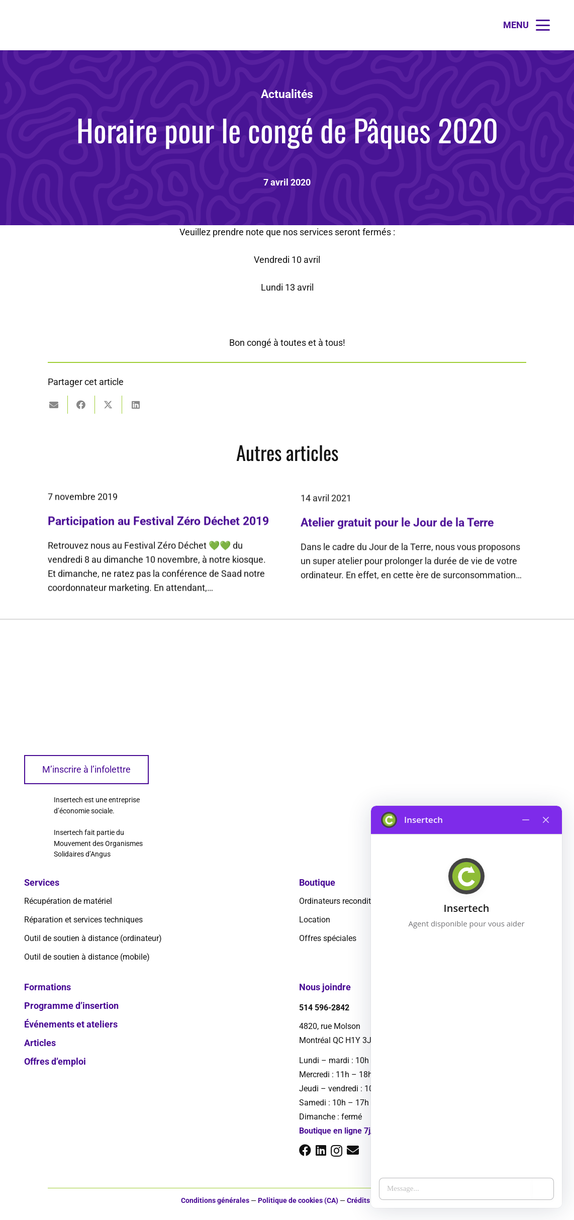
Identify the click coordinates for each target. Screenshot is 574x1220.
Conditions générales (215, 1200)
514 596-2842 (324, 1007)
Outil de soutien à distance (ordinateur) (93, 938)
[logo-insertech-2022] (31, 25)
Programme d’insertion (71, 1005)
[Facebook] (305, 1150)
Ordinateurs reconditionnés (347, 901)
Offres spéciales (327, 938)
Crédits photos (370, 1200)
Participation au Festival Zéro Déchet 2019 (158, 530)
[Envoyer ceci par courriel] (54, 405)
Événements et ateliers (71, 1024)
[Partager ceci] (81, 405)
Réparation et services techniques (83, 919)
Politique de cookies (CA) (298, 1200)
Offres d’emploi (55, 1061)
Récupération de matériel (68, 901)
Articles (40, 1043)
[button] (526, 25)
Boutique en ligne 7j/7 (338, 1131)
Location (314, 919)
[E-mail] (353, 1150)
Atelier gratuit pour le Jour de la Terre (397, 539)
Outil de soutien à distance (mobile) (87, 957)
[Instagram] (336, 1150)
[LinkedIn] (321, 1150)
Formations (47, 987)
